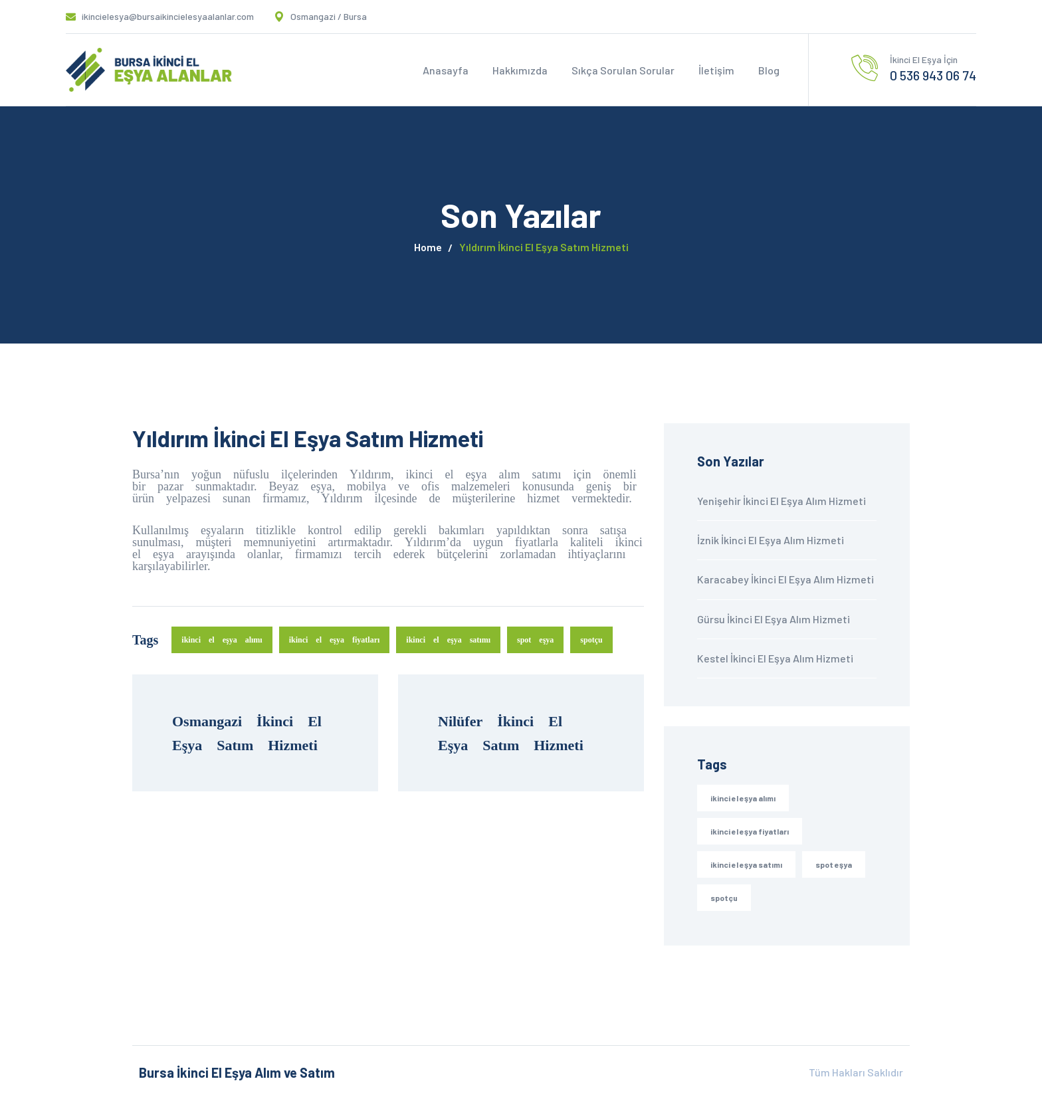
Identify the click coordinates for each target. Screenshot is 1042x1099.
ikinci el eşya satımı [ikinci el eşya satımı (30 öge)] (746, 864)
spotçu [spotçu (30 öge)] (724, 897)
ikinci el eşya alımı (221, 639)
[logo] (149, 68)
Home (428, 247)
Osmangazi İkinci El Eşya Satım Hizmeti (254, 733)
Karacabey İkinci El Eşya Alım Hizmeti (785, 579)
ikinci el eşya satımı (448, 639)
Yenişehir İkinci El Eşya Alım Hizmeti (781, 500)
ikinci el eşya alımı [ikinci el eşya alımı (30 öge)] (743, 798)
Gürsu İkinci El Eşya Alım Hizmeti (773, 619)
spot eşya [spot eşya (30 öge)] (833, 864)
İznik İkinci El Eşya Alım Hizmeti (770, 540)
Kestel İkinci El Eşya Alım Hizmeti (775, 658)
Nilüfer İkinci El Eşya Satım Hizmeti (510, 733)
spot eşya (535, 639)
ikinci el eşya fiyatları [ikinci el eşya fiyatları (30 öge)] (749, 831)
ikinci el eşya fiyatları (334, 639)
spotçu (591, 639)
